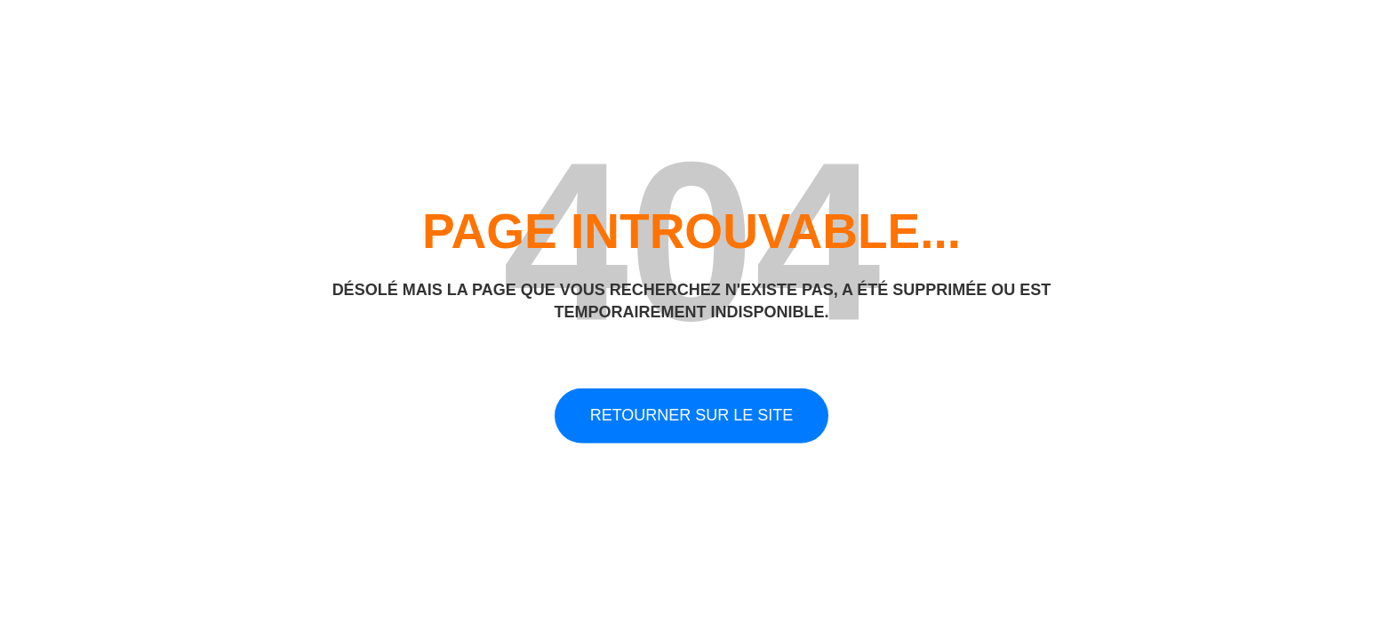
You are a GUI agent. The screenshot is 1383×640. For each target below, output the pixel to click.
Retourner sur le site (692, 415)
